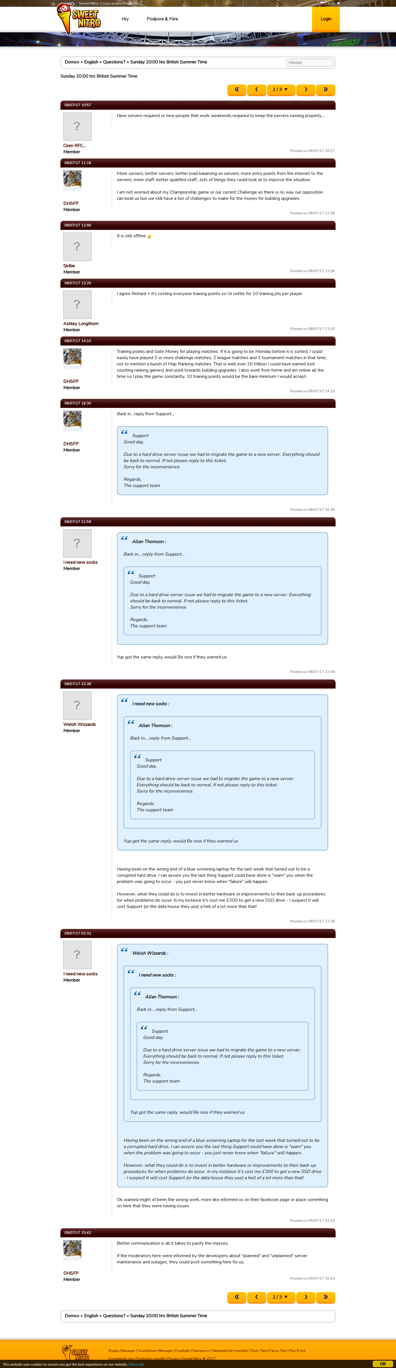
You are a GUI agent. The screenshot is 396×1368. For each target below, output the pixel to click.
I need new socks (80, 562)
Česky (327, 3)
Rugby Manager (122, 1350)
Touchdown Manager (155, 1350)
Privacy (173, 1358)
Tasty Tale (258, 1350)
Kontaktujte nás (121, 1358)
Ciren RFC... (74, 146)
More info (136, 1365)
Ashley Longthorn (80, 324)
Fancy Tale (278, 1350)
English (91, 62)
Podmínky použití (150, 1358)
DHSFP (71, 203)
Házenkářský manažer (230, 1350)
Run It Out (297, 1350)
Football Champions (192, 1350)
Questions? (114, 62)
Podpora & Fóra (162, 19)
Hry (125, 19)
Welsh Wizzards (79, 724)
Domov (72, 62)
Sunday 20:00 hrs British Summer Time (168, 62)
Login (326, 19)
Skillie (69, 266)
